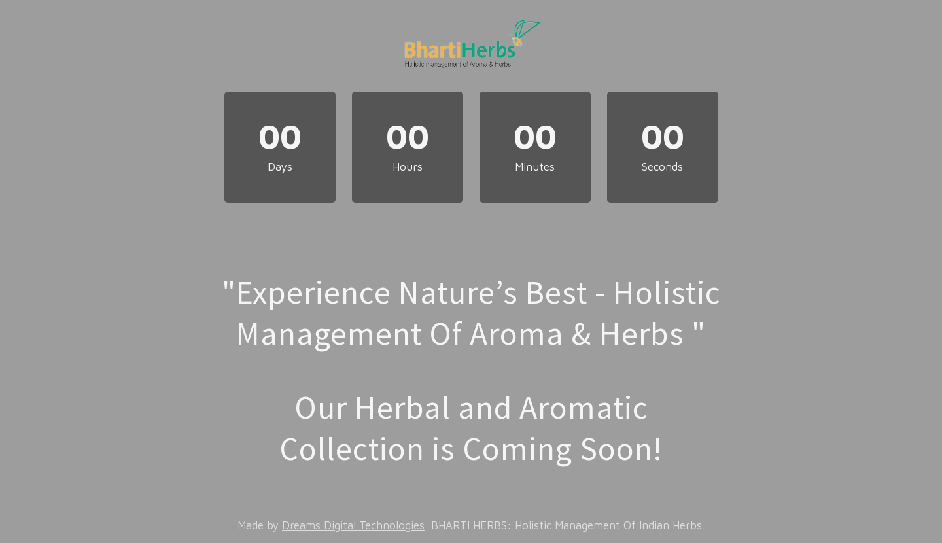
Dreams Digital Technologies (353, 525)
